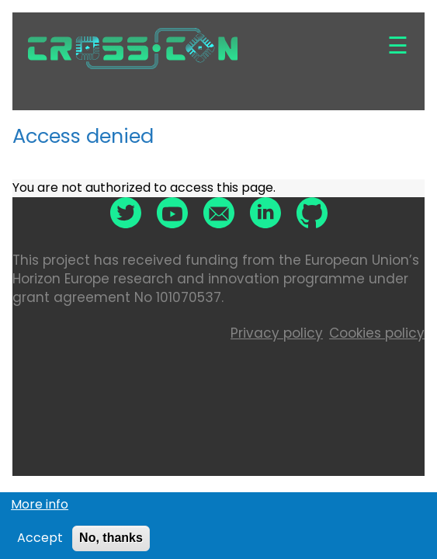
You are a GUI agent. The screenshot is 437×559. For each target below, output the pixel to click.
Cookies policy (377, 333)
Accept (40, 541)
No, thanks (111, 540)
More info (39, 507)
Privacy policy (277, 333)
